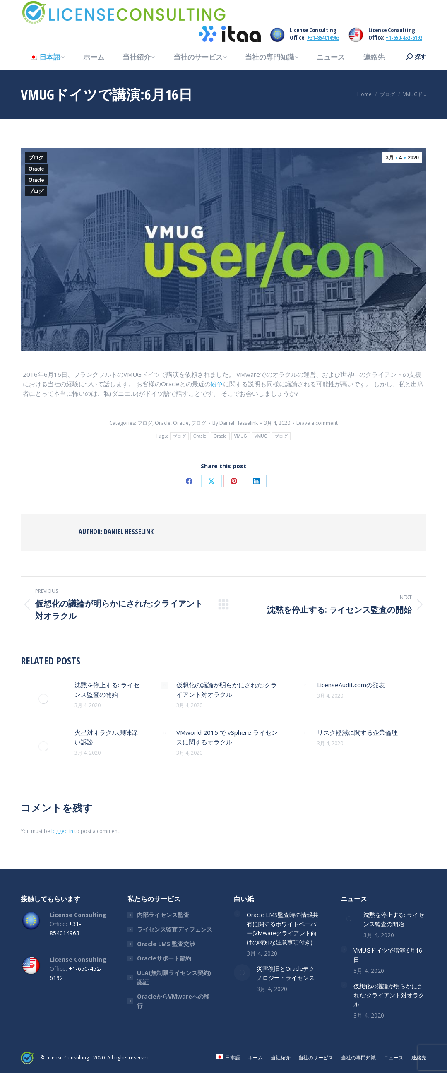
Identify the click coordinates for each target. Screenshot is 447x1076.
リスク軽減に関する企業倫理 (357, 732)
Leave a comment (317, 422)
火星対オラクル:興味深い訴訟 (106, 737)
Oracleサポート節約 (164, 958)
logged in (62, 831)
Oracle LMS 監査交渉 (166, 944)
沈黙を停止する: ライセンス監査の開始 (106, 689)
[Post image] (43, 698)
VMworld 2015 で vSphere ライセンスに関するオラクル (227, 737)
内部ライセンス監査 (163, 915)
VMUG (240, 436)
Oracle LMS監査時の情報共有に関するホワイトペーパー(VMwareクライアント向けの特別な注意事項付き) (282, 928)
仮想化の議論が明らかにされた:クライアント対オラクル (226, 689)
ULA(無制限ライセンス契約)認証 (174, 977)
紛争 (217, 384)
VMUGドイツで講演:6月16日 (387, 954)
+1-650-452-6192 (404, 37)
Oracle (36, 169)
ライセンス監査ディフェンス (174, 929)
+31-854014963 (323, 37)
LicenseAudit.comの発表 (351, 685)
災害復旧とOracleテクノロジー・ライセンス (286, 973)
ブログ (36, 158)
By (235, 422)
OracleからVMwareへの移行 (173, 1000)
